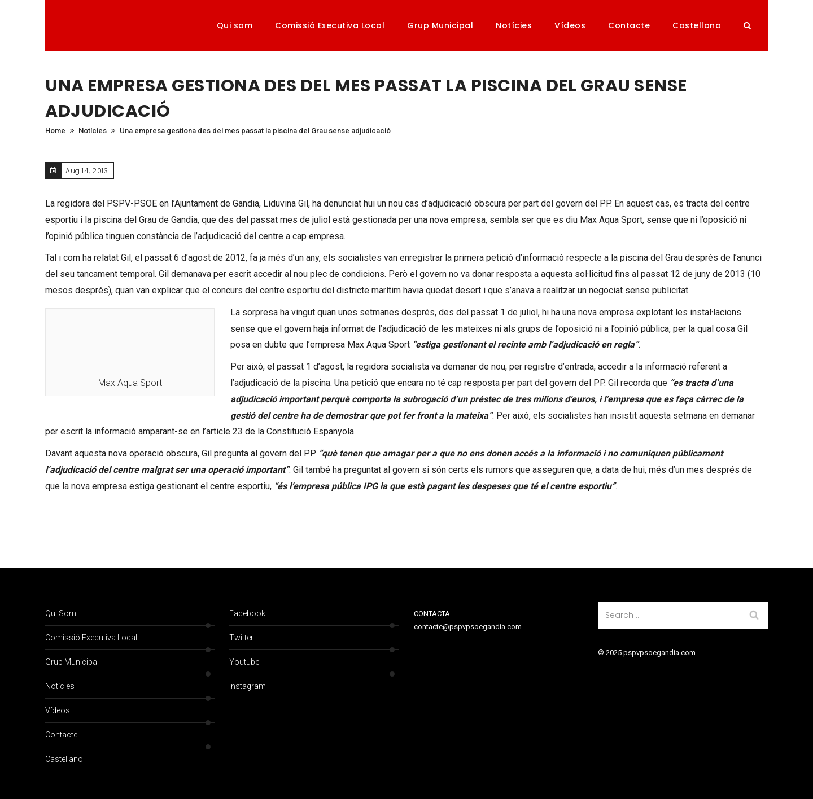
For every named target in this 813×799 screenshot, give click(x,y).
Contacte (629, 25)
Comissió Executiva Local (329, 25)
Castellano (696, 25)
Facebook (247, 613)
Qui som (235, 25)
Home (55, 130)
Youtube (244, 661)
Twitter (241, 637)
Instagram (247, 686)
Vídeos (569, 25)
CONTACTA (432, 613)
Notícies (514, 25)
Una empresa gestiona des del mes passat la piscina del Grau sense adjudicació (255, 130)
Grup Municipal (440, 25)
